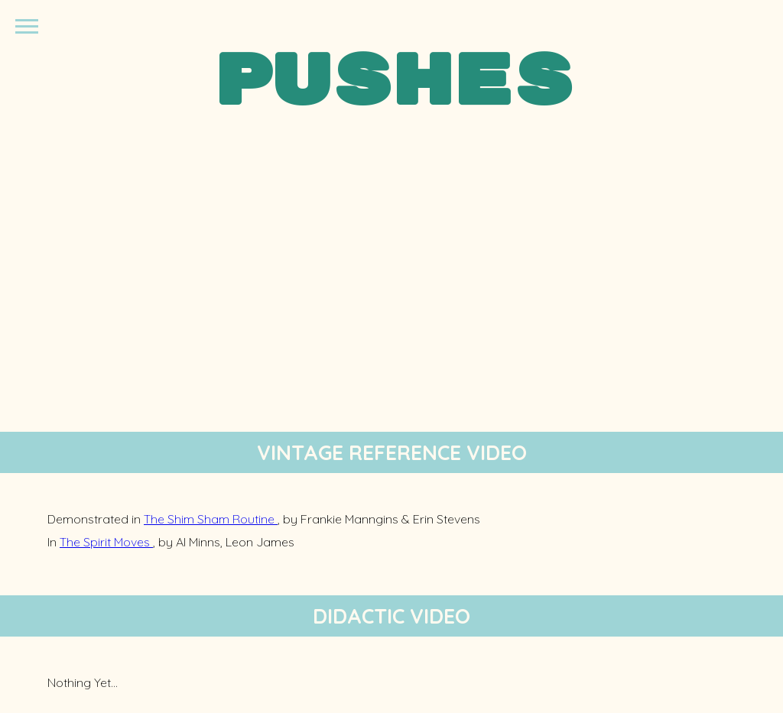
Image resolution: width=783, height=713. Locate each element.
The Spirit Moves (106, 541)
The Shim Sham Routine (211, 519)
